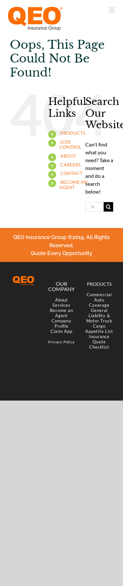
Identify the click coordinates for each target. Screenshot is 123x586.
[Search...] (94, 207)
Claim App (61, 331)
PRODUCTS (72, 133)
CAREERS (70, 164)
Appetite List (99, 331)
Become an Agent (61, 313)
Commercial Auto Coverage (99, 300)
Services (61, 305)
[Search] (108, 207)
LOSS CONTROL (70, 144)
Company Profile (61, 323)
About (61, 299)
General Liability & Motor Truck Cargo (99, 318)
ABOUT (68, 156)
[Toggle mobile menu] (112, 10)
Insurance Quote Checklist (99, 342)
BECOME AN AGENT (73, 184)
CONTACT (71, 173)
